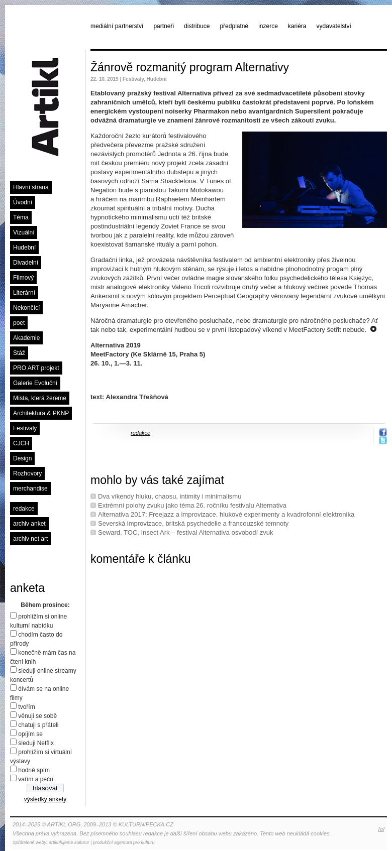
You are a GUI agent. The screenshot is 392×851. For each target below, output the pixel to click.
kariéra (297, 26)
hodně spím (34, 770)
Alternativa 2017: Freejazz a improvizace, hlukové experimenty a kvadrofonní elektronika (226, 514)
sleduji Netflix (36, 743)
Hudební (24, 247)
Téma (21, 217)
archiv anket (29, 523)
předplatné (234, 26)
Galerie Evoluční (35, 383)
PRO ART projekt (36, 368)
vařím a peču (35, 779)
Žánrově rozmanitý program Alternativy (189, 67)
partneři (163, 26)
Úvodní (22, 202)
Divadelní (25, 262)
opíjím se (30, 734)
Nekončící (26, 307)
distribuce (197, 26)
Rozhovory (27, 473)
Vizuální (23, 232)
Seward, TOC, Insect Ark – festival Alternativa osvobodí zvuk (185, 532)
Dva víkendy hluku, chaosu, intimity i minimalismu (169, 496)
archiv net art (30, 538)
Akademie (26, 337)
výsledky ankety (45, 799)
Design (22, 458)
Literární (24, 292)
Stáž (19, 352)
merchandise (30, 488)
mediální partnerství (116, 26)
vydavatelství (334, 26)
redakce (24, 508)
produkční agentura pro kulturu (124, 842)
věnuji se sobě (37, 715)
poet (19, 322)
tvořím (26, 706)
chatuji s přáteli (38, 724)
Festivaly (25, 428)
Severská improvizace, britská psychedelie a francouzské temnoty (193, 523)
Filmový (23, 277)
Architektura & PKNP (41, 413)
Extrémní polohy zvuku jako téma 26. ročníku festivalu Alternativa (192, 505)
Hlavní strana (31, 187)
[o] (381, 829)
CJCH (21, 443)
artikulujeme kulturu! (69, 842)
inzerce (268, 26)
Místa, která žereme (39, 398)
